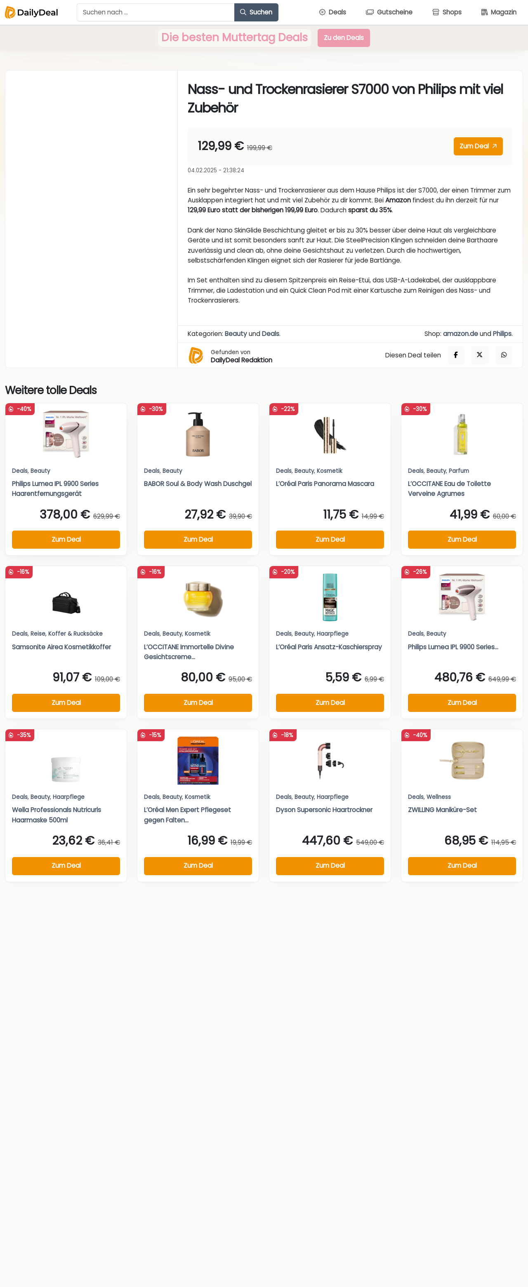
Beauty (236, 333)
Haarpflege (333, 634)
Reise (38, 634)
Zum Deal (478, 146)
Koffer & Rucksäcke (75, 634)
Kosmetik (329, 471)
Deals (270, 333)
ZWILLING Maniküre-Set (442, 810)
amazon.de (460, 333)
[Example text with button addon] (156, 12)
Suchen (256, 12)
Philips (502, 333)
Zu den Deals (344, 37)
